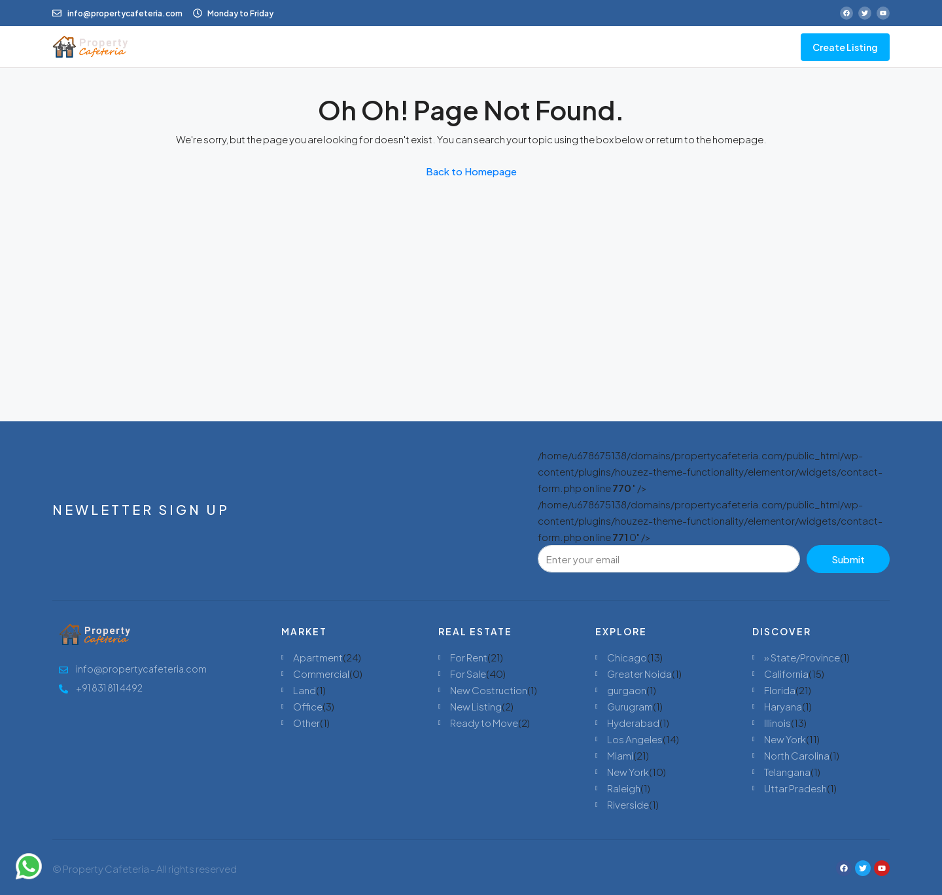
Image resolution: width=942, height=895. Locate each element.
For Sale (468, 673)
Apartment (318, 657)
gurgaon (626, 690)
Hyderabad (633, 722)
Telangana (787, 771)
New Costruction (488, 690)
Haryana (783, 706)
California (786, 673)
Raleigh (623, 788)
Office (308, 706)
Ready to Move (484, 722)
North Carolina (796, 755)
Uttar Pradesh (795, 788)
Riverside (628, 804)
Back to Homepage (471, 171)
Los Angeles (635, 739)
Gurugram (630, 706)
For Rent (468, 657)
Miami (620, 755)
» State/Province (802, 657)
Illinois (777, 722)
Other (306, 722)
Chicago (627, 657)
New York (628, 771)
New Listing (476, 706)
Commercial (321, 673)
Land (304, 690)
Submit (848, 559)
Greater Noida (639, 673)
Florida (779, 690)
